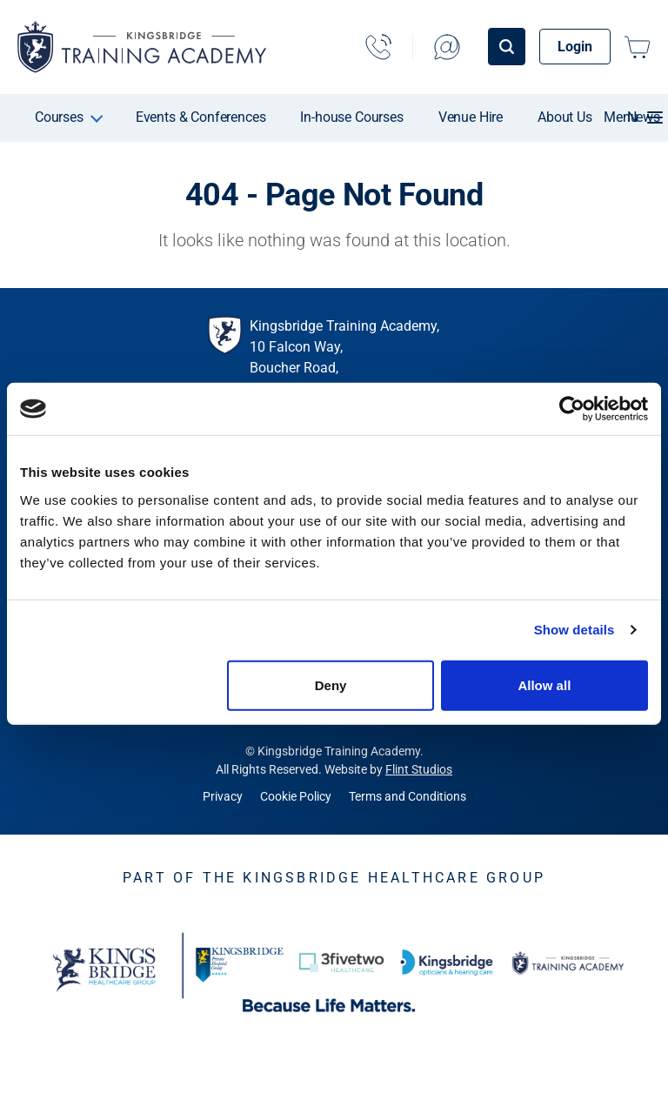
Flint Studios (418, 769)
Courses (59, 117)
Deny (331, 684)
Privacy (223, 796)
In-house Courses (351, 117)
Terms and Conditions (407, 796)
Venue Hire (470, 117)
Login (575, 46)
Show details (574, 629)
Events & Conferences (201, 117)
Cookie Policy (295, 796)
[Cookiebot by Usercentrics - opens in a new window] (572, 409)
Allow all (544, 684)
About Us (565, 117)
